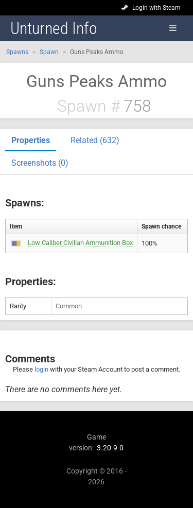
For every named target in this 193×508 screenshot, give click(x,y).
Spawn (49, 52)
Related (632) (95, 140)
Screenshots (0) (39, 163)
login (41, 369)
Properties (30, 140)
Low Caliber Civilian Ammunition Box (80, 243)
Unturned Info (53, 28)
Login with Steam (156, 7)
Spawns (17, 52)
